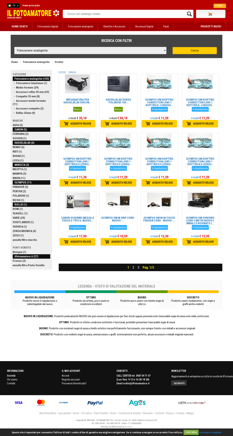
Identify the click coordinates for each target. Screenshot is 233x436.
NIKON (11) (19, 178)
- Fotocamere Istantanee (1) (30, 83)
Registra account (71, 379)
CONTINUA (191, 432)
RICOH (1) (18, 200)
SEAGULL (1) (20, 213)
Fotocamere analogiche (80, 26)
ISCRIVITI (179, 383)
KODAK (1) (19, 156)
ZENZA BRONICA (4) (24, 231)
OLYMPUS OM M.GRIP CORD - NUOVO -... (118, 219)
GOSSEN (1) (20, 138)
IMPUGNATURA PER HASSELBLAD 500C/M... (77, 101)
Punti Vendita (101, 413)
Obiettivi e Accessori (114, 26)
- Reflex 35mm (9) (24, 113)
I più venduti (64, 413)
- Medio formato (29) (26, 87)
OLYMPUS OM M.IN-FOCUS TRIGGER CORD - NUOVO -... (159, 219)
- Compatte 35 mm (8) (26, 96)
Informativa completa (210, 432)
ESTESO (62, 72)
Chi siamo (12, 379)
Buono (77, 109)
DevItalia (128, 427)
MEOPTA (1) (20, 169)
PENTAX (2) (19, 191)
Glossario (148, 413)
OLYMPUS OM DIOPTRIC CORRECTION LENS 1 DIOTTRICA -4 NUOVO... (200, 102)
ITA (13, 6)
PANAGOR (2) (20, 187)
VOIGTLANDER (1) (23, 222)
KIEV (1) (17, 151)
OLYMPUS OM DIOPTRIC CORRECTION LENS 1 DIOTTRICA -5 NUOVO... (159, 102)
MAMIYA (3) (19, 173)
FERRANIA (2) (21, 134)
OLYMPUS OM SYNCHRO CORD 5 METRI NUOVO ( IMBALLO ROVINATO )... (200, 220)
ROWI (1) (18, 209)
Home (14, 62)
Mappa (190, 413)
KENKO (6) (18, 147)
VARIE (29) (19, 217)
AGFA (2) (18, 125)
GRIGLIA (72, 72)
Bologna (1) (19, 252)
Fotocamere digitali (48, 26)
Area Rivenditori (47, 413)
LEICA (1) (18, 160)
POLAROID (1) (21, 195)
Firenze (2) (19, 261)
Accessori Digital (144, 26)
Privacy (170, 413)
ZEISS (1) (18, 235)
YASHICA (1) (20, 226)
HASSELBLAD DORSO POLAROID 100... (118, 101)
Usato (113, 413)
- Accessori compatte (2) (28, 108)
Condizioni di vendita (130, 413)
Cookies (180, 413)
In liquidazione (159, 109)
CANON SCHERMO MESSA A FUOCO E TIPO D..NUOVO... (77, 219)
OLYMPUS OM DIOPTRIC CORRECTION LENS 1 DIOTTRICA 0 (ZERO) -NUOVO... (77, 163)
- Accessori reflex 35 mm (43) (31, 92)
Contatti (11, 383)
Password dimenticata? (74, 383)
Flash (166, 26)
